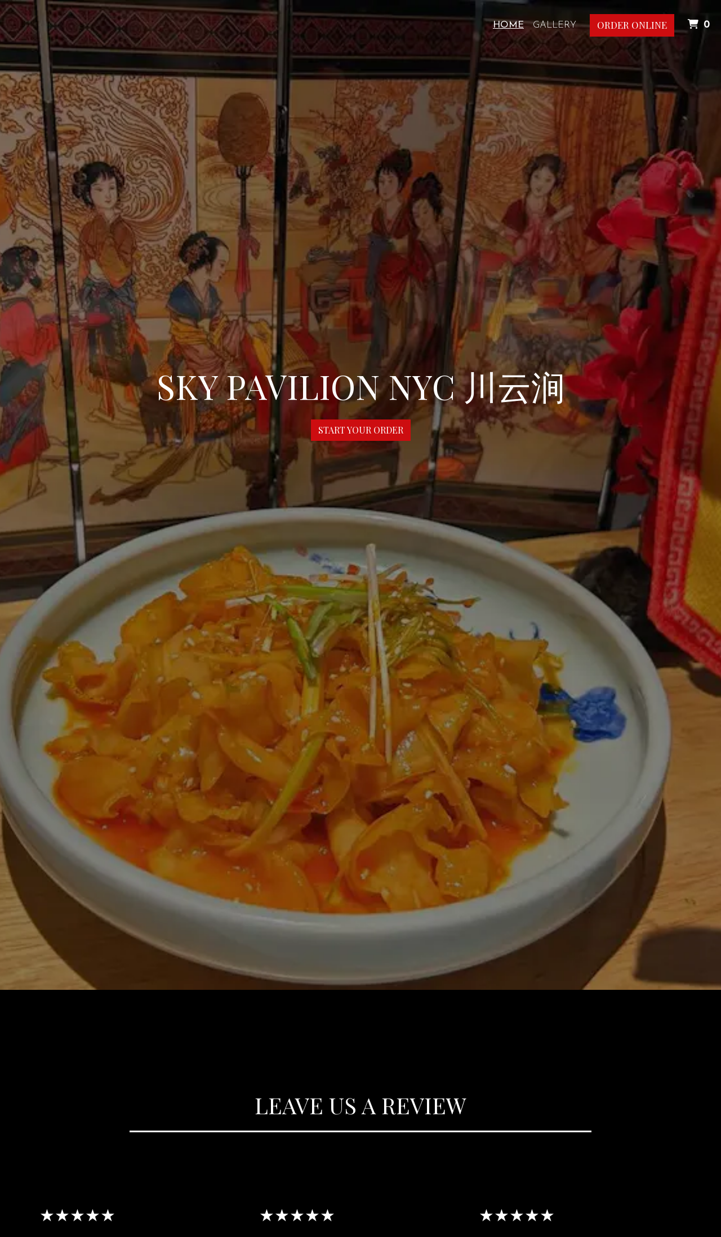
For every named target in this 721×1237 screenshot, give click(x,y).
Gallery (554, 25)
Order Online (632, 25)
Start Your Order (360, 430)
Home (508, 25)
